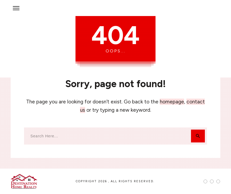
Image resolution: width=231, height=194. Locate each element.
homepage (172, 102)
